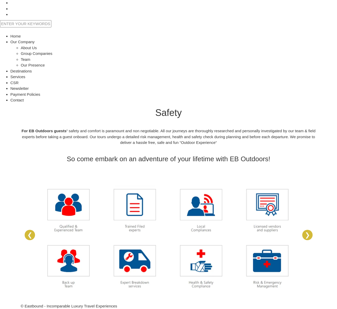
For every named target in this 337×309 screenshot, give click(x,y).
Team (25, 59)
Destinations (21, 71)
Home (15, 36)
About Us (29, 48)
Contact (17, 100)
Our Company (22, 42)
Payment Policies (25, 94)
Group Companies (36, 53)
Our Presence (33, 65)
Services (17, 77)
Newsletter (19, 88)
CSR (14, 82)
